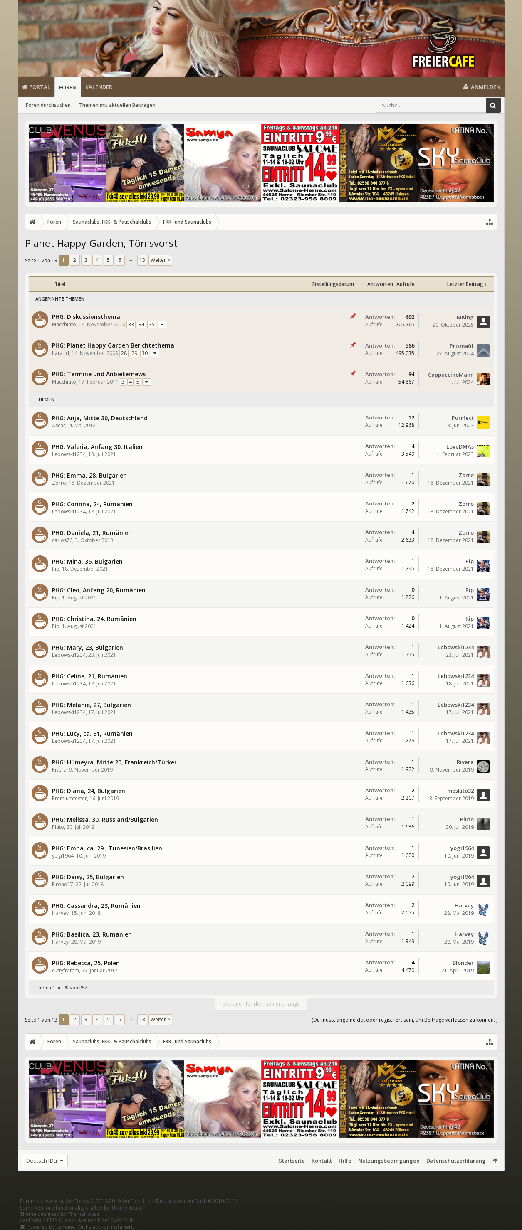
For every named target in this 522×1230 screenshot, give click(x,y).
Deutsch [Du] (42, 1160)
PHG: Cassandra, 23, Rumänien (96, 906)
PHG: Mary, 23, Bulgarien (87, 647)
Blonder (463, 962)
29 (134, 353)
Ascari (59, 425)
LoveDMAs (460, 446)
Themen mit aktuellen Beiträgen (117, 104)
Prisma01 (462, 346)
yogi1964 (63, 855)
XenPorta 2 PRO (38, 1220)
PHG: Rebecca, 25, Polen (86, 963)
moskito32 (460, 790)
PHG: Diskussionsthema (86, 316)
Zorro (59, 482)
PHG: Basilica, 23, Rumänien (92, 934)
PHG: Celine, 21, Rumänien (89, 676)
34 (141, 324)
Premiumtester (69, 798)
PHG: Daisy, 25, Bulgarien (88, 877)
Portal (39, 87)
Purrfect (463, 418)
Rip (55, 568)
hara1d (60, 353)
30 (145, 353)
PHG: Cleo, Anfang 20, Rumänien (99, 590)
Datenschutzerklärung (456, 1160)
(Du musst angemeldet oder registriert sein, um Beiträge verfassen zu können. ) (404, 1019)
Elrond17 (62, 884)
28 (124, 353)
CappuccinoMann (451, 374)
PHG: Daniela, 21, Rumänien (92, 533)
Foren (68, 87)
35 (152, 324)
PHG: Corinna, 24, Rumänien (92, 504)
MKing (465, 317)
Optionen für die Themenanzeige (261, 1003)
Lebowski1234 (69, 454)
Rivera (59, 769)
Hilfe (345, 1160)
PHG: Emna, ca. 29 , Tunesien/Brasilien (107, 848)
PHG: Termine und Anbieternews (99, 374)
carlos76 (62, 540)
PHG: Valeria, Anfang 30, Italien (97, 447)
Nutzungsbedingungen (389, 1160)
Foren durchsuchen (48, 104)
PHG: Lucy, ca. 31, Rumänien (92, 733)
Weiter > (160, 260)
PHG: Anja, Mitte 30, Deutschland (100, 418)
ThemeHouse (127, 1207)
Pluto (58, 827)
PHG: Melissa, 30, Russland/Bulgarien (105, 819)
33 (131, 324)
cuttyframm (65, 970)
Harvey (60, 913)
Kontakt (322, 1160)
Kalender (98, 87)
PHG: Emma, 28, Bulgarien (89, 475)
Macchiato (64, 324)
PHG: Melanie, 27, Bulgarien (91, 705)
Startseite (292, 1160)
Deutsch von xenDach (196, 1201)
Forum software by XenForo (86, 1201)
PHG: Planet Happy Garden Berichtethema (113, 345)
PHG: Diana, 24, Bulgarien (88, 791)
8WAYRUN (123, 1220)
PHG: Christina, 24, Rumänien (94, 619)
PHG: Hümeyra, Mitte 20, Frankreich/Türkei (114, 762)
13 (142, 260)
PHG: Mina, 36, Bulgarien (87, 561)
